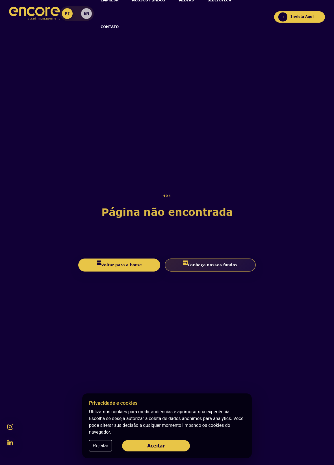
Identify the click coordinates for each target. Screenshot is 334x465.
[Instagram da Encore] (10, 426)
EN (86, 13)
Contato (110, 27)
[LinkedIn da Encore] (10, 442)
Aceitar (156, 445)
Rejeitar (100, 445)
